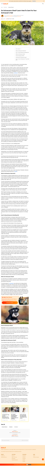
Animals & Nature (4, 413)
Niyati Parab (19, 16)
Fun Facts (5, 7)
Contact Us (3, 456)
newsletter (13, 459)
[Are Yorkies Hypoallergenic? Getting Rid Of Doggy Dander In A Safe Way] (15, 410)
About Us (13, 456)
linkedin (24, 460)
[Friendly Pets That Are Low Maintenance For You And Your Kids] (6, 410)
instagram (24, 459)
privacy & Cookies (36, 457)
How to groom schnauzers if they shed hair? (22, 60)
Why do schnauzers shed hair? (21, 51)
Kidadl (2, 7)
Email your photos (7, 303)
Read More (37, 1)
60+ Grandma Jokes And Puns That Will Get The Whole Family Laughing (19, 1)
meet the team (14, 457)
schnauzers (11, 283)
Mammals (10, 427)
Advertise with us (4, 457)
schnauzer (16, 73)
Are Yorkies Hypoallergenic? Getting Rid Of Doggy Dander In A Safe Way (14, 417)
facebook (24, 456)
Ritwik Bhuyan (11, 15)
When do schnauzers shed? (20, 54)
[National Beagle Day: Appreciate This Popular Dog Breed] (24, 410)
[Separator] (43, 459)
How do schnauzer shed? (20, 56)
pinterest (24, 457)
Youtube (24, 461)
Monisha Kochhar (10, 16)
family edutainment (15, 460)
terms (34, 456)
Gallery (4, 44)
